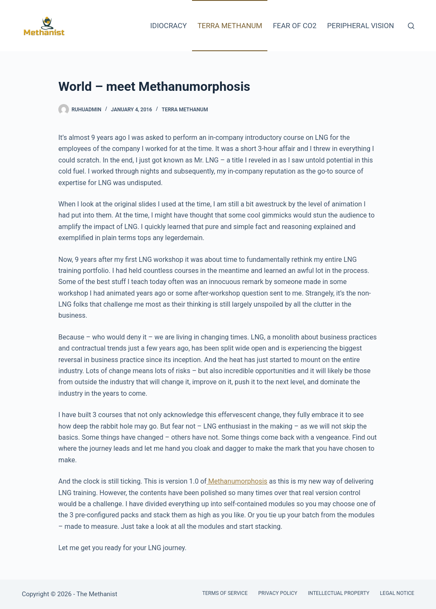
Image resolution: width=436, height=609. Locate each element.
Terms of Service (225, 593)
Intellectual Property (338, 593)
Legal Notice (397, 593)
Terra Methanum (230, 25)
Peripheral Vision (360, 25)
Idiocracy (168, 25)
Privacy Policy (277, 593)
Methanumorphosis (237, 481)
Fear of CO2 (294, 25)
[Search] (411, 26)
